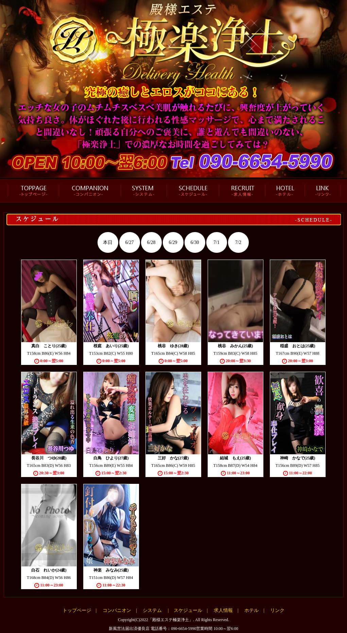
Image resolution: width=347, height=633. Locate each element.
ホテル (251, 610)
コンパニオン (117, 610)
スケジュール (188, 610)
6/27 (129, 242)
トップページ (77, 610)
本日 (107, 242)
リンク (277, 610)
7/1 (216, 242)
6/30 (195, 242)
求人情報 (223, 610)
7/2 (238, 242)
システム (152, 610)
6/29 (173, 242)
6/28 (151, 242)
